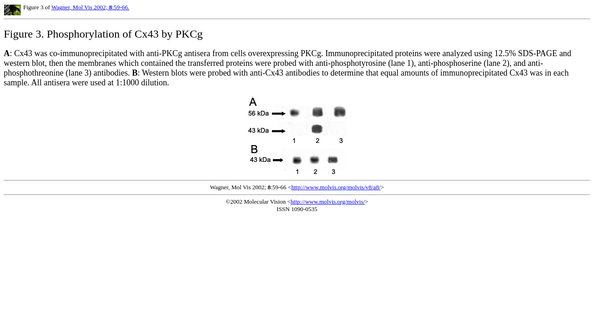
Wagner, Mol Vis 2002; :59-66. (90, 7)
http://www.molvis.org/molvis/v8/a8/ (336, 187)
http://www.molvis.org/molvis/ (328, 201)
